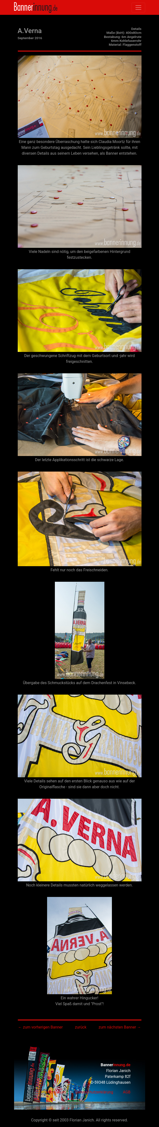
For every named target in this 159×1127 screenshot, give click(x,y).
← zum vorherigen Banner (40, 1027)
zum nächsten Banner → (120, 1027)
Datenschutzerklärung (94, 1092)
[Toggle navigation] (138, 7)
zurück (80, 1027)
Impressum (56, 1092)
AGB (126, 1092)
